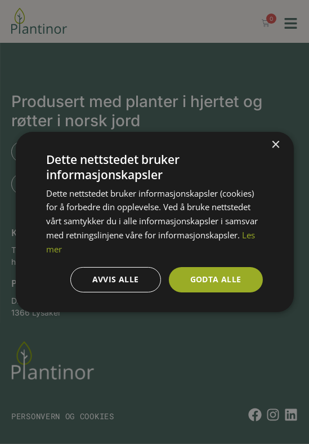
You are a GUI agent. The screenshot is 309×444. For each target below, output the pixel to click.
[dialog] (154, 222)
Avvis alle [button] (115, 279)
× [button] (275, 145)
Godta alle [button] (215, 279)
